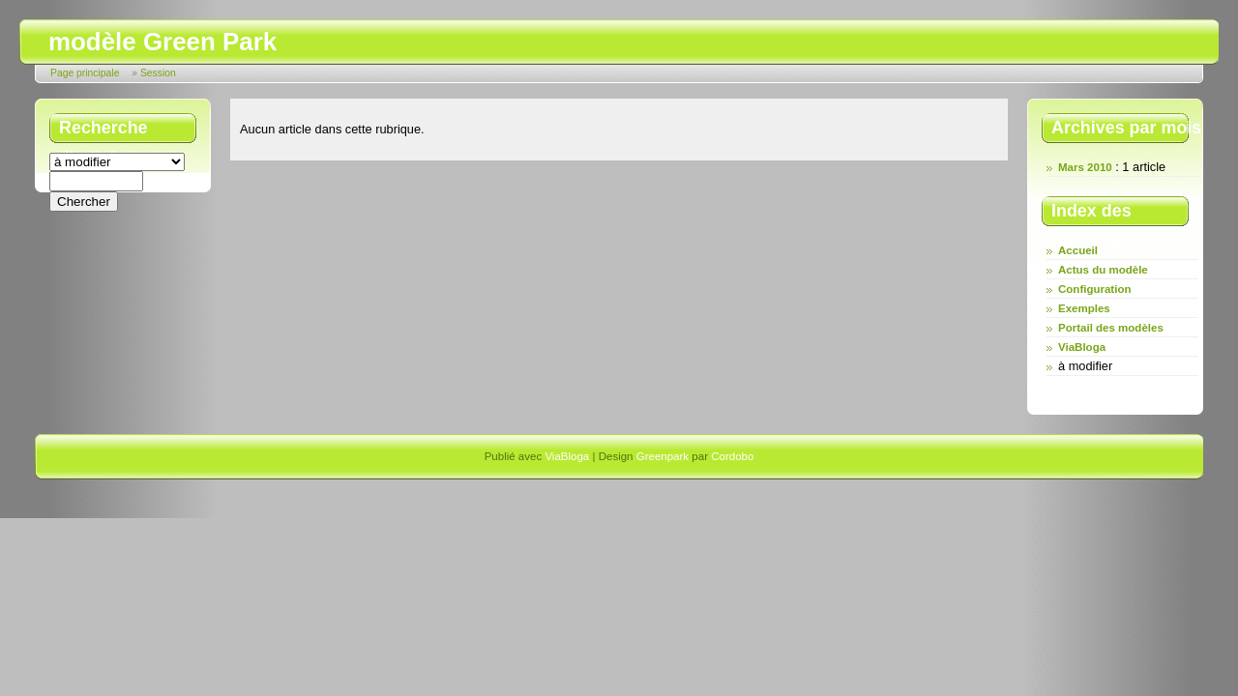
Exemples (1084, 308)
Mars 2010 (1085, 167)
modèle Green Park (162, 41)
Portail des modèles (1111, 328)
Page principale (84, 73)
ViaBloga (1081, 347)
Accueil (1078, 250)
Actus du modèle (1103, 270)
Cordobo (732, 456)
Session (158, 73)
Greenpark (662, 456)
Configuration (1094, 289)
